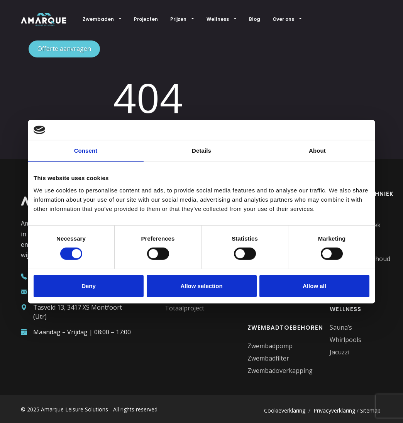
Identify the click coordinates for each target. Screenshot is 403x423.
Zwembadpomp (270, 346)
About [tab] (317, 150)
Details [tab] (201, 150)
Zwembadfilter (268, 358)
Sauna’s (341, 327)
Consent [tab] (86, 150)
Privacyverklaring (334, 410)
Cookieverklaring (284, 410)
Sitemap (370, 410)
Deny (88, 286)
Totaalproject (184, 308)
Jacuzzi (339, 352)
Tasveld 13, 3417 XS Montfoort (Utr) (71, 312)
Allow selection (201, 286)
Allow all (314, 286)
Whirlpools (345, 339)
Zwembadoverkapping (280, 370)
